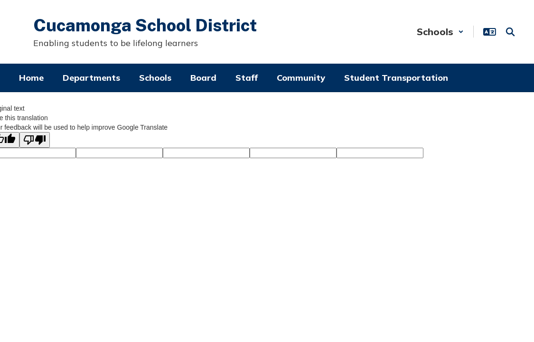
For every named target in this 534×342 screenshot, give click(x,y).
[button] (440, 32)
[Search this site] (510, 32)
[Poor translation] (34, 140)
